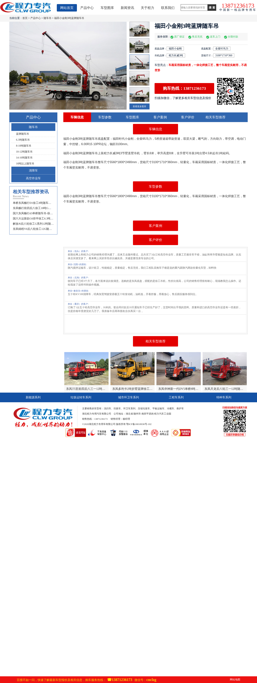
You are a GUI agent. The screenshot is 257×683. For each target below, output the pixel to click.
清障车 (33, 170)
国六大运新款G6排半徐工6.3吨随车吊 (36, 218)
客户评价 (187, 117)
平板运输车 (158, 408)
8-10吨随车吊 (23, 145)
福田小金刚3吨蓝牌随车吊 (69, 18)
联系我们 (167, 8)
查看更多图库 (139, 106)
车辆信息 (77, 117)
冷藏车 (170, 408)
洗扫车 (107, 408)
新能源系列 (33, 397)
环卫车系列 (129, 408)
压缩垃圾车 (144, 408)
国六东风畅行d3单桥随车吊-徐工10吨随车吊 (40, 213)
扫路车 (117, 408)
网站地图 (235, 679)
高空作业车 (33, 178)
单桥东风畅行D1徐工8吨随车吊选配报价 (37, 202)
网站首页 (67, 8)
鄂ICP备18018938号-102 (138, 424)
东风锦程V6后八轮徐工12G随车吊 (34, 228)
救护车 (180, 408)
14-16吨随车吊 (24, 157)
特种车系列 (223, 397)
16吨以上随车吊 (25, 163)
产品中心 (87, 8)
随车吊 (47, 18)
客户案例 (160, 117)
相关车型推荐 (215, 117)
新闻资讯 (127, 8)
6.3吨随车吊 (23, 139)
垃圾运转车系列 (80, 397)
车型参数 (105, 117)
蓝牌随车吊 (22, 133)
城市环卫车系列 (128, 397)
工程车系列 (176, 397)
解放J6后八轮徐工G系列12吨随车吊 (34, 223)
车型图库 (107, 8)
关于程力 (147, 8)
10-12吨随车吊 (24, 151)
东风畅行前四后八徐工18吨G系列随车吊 (37, 208)
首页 (25, 18)
